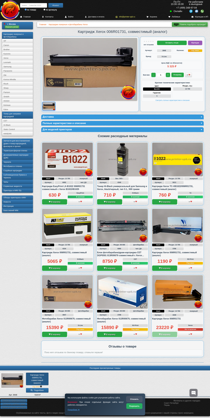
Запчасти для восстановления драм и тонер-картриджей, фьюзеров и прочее (16, 143)
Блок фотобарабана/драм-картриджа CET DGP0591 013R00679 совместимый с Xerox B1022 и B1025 (119, 255)
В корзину (54, 202)
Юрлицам (195, 43)
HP (4, 41)
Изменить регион (12, 27)
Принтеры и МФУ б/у (12, 190)
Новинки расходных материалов (14, 407)
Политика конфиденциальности (14, 401)
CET (5, 121)
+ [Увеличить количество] (167, 75)
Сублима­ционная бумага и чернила (15, 176)
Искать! (55, 5)
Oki (4, 75)
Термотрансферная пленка (15, 151)
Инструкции (8, 206)
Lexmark (7, 62)
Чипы (5, 182)
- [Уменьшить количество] (153, 75)
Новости (7, 202)
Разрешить (134, 406)
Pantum (6, 92)
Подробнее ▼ (74, 410)
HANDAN (7, 134)
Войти (69, 17)
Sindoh (6, 97)
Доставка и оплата (94, 17)
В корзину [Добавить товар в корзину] (178, 75)
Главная (25, 17)
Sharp (5, 88)
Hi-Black (6, 125)
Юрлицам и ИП (200, 17)
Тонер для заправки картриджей (12, 115)
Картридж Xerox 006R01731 (166, 319)
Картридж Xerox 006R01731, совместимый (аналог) (37, 379)
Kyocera (6, 54)
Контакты (47, 17)
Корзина (152, 17)
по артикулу (50, 10)
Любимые (174, 17)
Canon (6, 45)
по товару (30, 10)
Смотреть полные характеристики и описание (172, 100)
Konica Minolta (9, 79)
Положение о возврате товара (14, 404)
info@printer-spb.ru (125, 17)
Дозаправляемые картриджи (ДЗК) (15, 156)
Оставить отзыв (171, 43)
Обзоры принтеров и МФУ (14, 197)
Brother (6, 49)
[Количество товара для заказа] (161, 75)
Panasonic (7, 71)
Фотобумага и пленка (12, 166)
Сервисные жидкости (12, 186)
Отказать (134, 399)
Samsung (7, 67)
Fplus (5, 109)
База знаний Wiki (10, 210)
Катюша (6, 105)
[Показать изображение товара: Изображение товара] (48, 106)
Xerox (5, 58)
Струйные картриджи (12, 170)
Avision (6, 101)
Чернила (7, 162)
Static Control (9, 129)
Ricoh (5, 84)
